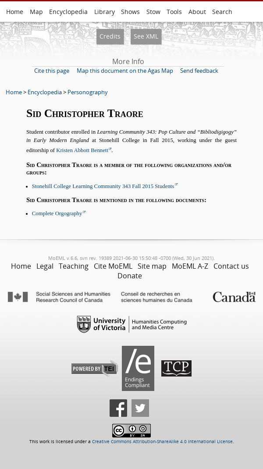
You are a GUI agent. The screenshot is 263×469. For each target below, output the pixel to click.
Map (36, 11)
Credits (110, 36)
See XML (146, 36)
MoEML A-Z (190, 266)
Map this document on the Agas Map (125, 71)
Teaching (74, 266)
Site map (152, 266)
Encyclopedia (68, 11)
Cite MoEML (113, 266)
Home (14, 11)
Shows (130, 11)
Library (104, 11)
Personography (88, 92)
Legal (44, 266)
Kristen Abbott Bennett (82, 150)
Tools (174, 11)
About (197, 11)
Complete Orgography (57, 213)
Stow (153, 11)
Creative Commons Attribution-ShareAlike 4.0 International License (162, 441)
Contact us (231, 266)
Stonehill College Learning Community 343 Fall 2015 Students (103, 186)
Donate (129, 276)
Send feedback (199, 71)
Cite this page (51, 71)
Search (222, 11)
